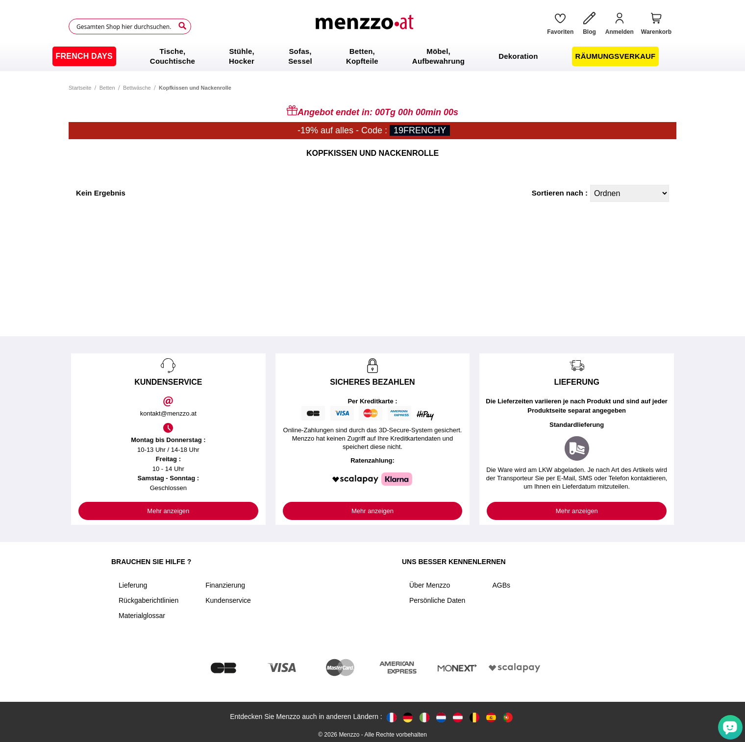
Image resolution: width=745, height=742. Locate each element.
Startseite (80, 88)
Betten (107, 88)
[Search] (182, 26)
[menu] (372, 56)
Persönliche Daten (437, 600)
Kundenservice (228, 600)
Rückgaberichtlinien (148, 600)
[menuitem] (84, 56)
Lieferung (133, 585)
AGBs (501, 585)
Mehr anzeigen (168, 511)
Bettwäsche (137, 88)
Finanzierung (225, 585)
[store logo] (366, 26)
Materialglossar (142, 615)
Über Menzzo (429, 585)
